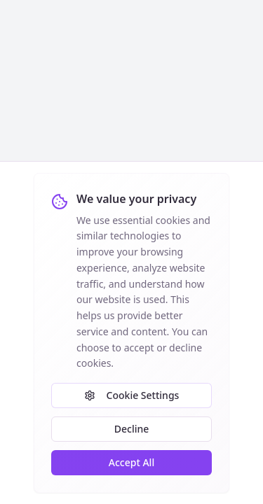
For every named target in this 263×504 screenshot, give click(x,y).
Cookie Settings (132, 395)
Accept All (131, 462)
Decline (131, 428)
